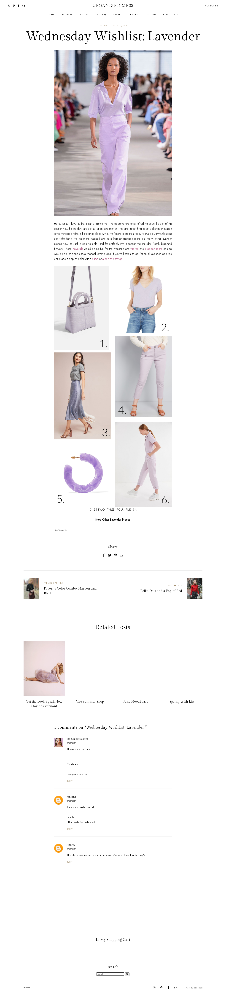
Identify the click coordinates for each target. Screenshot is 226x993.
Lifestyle (134, 14)
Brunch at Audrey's (134, 855)
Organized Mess (113, 5)
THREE (111, 510)
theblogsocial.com (77, 738)
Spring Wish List (182, 701)
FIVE (128, 510)
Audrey (71, 844)
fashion (103, 25)
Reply (70, 780)
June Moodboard (136, 701)
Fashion (101, 14)
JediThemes (198, 987)
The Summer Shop (90, 701)
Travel (117, 14)
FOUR (120, 510)
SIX (135, 510)
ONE (92, 510)
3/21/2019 (71, 742)
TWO (101, 510)
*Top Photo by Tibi (60, 530)
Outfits (84, 14)
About (66, 14)
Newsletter (170, 14)
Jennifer (71, 796)
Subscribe (211, 5)
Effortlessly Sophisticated (81, 822)
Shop (151, 14)
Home (51, 14)
